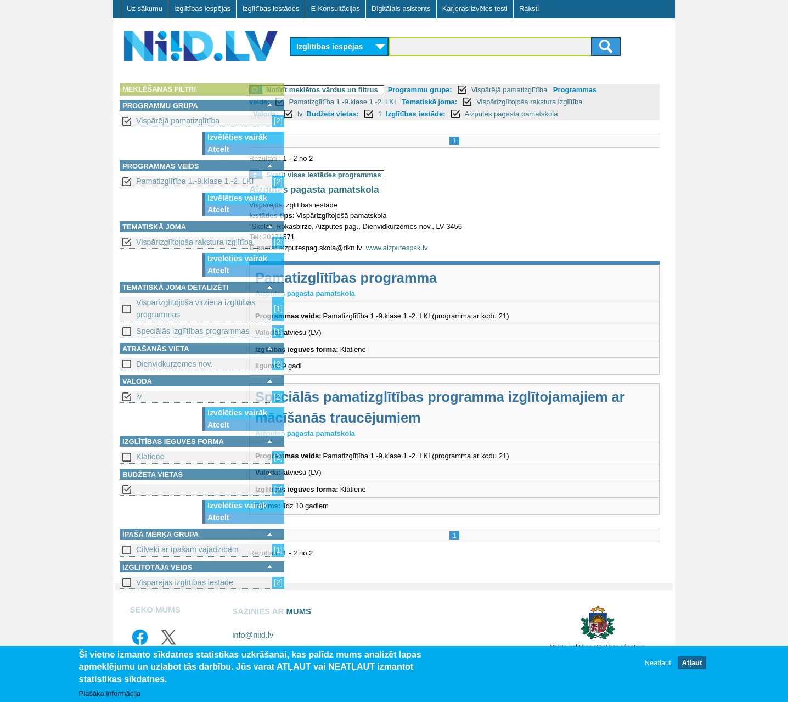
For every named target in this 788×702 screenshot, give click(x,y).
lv (139, 396)
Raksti (529, 8)
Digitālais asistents (401, 8)
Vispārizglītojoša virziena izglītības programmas (195, 308)
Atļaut (692, 663)
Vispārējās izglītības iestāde (184, 582)
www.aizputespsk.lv (441, 248)
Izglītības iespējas (202, 8)
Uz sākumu (144, 8)
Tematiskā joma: (473, 102)
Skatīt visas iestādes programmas (367, 175)
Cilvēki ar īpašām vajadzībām (187, 549)
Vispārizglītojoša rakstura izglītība (194, 242)
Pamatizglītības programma (390, 277)
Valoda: (309, 114)
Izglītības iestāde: (459, 114)
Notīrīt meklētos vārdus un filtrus (366, 90)
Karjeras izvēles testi (475, 8)
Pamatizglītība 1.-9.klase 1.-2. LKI (195, 181)
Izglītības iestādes (270, 8)
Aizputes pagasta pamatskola (555, 114)
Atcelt (218, 149)
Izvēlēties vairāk (237, 137)
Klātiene (150, 456)
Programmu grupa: (464, 90)
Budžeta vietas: (377, 114)
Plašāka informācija (110, 694)
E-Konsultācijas (335, 8)
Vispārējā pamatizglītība (177, 120)
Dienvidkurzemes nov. (174, 364)
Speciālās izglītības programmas (193, 331)
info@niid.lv (252, 635)
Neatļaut (658, 663)
